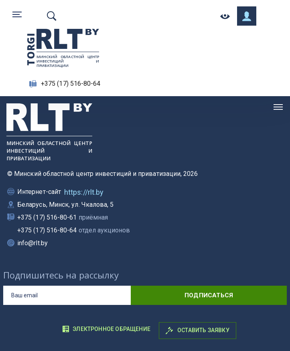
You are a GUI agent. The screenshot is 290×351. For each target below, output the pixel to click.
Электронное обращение (106, 329)
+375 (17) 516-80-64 (71, 83)
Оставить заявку (197, 330)
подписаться (209, 295)
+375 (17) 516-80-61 (62, 217)
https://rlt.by (83, 192)
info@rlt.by (32, 243)
